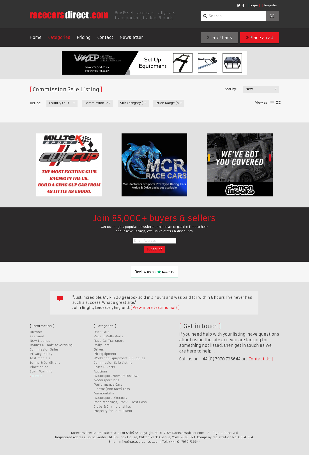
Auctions (101, 371)
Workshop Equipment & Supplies (119, 358)
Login (254, 5)
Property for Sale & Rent (113, 411)
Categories (59, 37)
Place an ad (259, 37)
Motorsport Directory (110, 398)
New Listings (40, 341)
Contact (105, 37)
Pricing (84, 37)
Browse (36, 332)
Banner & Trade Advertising (51, 345)
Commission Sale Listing (113, 363)
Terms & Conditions (45, 363)
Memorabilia (104, 393)
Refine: (35, 103)
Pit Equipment (105, 354)
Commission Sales (44, 349)
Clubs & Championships (112, 406)
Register (270, 5)
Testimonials (40, 358)
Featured (37, 336)
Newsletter (131, 37)
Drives (99, 349)
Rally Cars (101, 345)
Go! (272, 16)
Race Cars (101, 332)
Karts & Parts (104, 367)
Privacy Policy (41, 354)
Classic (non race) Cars (112, 389)
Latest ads (219, 37)
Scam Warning (41, 371)
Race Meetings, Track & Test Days (120, 402)
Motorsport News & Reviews (116, 376)
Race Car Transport (109, 341)
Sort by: (231, 89)
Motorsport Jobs (106, 380)
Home (36, 37)
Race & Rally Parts (108, 336)
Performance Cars (108, 385)
